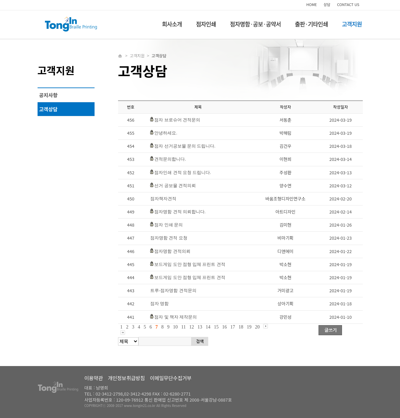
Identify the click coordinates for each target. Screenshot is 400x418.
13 (199, 327)
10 (175, 327)
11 (183, 327)
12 (191, 327)
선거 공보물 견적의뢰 (175, 185)
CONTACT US (348, 4)
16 (224, 327)
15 (216, 327)
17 (232, 327)
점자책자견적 (163, 198)
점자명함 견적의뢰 (172, 251)
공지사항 (48, 95)
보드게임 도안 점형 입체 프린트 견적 (189, 264)
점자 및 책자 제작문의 (175, 316)
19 (249, 327)
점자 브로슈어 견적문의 (177, 119)
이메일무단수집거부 (170, 377)
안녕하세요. (165, 132)
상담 (327, 4)
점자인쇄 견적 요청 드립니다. (182, 172)
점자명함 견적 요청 (168, 237)
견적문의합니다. (170, 159)
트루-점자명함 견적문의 (173, 290)
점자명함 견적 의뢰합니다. (180, 211)
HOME (311, 4)
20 (257, 327)
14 (208, 327)
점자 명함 (159, 303)
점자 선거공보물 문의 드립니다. (184, 145)
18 (240, 327)
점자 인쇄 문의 (168, 224)
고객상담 (48, 109)
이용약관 (93, 377)
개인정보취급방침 (126, 377)
